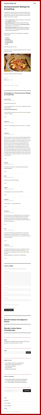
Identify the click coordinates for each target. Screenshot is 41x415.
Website (6, 298)
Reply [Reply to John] (6, 240)
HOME (5, 397)
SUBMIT (5, 408)
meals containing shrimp (25, 24)
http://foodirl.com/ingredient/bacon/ (10, 109)
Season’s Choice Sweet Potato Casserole (13, 364)
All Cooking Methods (9, 40)
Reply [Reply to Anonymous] (6, 128)
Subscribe (27, 390)
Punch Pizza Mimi (8, 367)
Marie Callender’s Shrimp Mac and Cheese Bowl (14, 363)
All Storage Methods (9, 42)
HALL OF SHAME (7, 405)
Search (5, 350)
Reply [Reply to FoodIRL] (6, 194)
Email (5, 292)
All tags (6, 43)
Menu (34, 3)
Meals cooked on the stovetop (11, 27)
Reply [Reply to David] (6, 183)
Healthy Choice (12, 19)
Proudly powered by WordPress (15, 411)
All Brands (7, 37)
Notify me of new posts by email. (9, 307)
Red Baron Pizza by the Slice (10, 369)
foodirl (5, 85)
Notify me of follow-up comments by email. (11, 304)
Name (5, 287)
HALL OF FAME (7, 403)
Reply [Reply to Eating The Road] (6, 116)
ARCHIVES (6, 400)
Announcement (16, 85)
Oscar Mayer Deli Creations (10, 366)
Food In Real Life (10, 3)
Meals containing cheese (10, 22)
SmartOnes (9, 21)
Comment (6, 271)
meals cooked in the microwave (23, 28)
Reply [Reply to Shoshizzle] (6, 206)
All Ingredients (8, 39)
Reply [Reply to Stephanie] (6, 171)
